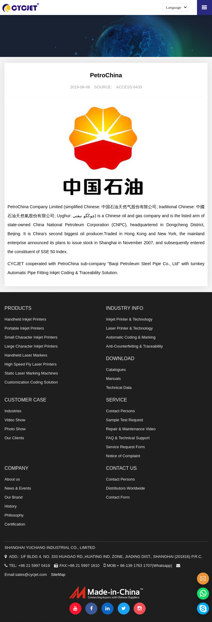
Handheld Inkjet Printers (25, 319)
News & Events (18, 488)
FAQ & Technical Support (128, 438)
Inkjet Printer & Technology (129, 319)
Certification (15, 524)
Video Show (15, 420)
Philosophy (14, 515)
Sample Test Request (124, 420)
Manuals (113, 378)
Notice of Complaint (123, 456)
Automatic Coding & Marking (131, 337)
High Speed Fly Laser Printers (30, 364)
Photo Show (15, 429)
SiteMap (58, 574)
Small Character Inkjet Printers (31, 337)
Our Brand (14, 497)
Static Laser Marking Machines (31, 373)
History (11, 506)
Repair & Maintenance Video (131, 429)
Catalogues (116, 369)
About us (12, 479)
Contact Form (118, 497)
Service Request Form (125, 447)
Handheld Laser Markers (26, 355)
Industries (13, 411)
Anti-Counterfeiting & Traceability (134, 346)
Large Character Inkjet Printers (31, 346)
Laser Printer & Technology (129, 328)
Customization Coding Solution (31, 382)
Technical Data (119, 387)
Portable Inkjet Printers (24, 328)
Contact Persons (120, 411)
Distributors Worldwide (125, 488)
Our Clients (14, 438)
